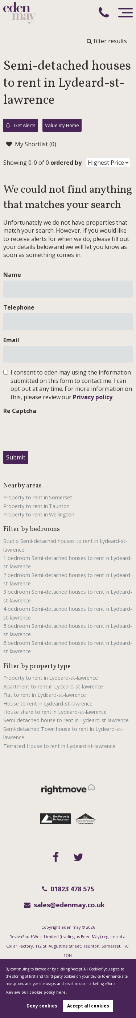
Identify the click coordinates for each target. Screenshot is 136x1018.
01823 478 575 (68, 888)
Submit (15, 457)
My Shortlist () (31, 144)
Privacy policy (92, 397)
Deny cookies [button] (41, 1006)
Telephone (18, 307)
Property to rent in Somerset (37, 497)
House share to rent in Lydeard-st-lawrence (55, 711)
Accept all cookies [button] (88, 1006)
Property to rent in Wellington (38, 514)
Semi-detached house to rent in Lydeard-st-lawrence (66, 720)
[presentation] (58, 431)
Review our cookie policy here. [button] (36, 992)
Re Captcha (19, 411)
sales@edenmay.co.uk (64, 904)
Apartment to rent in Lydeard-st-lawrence (53, 686)
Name (12, 275)
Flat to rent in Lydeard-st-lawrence (44, 694)
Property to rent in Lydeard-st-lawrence (50, 677)
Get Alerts (21, 125)
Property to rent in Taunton (36, 506)
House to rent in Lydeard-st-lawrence (47, 703)
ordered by (66, 163)
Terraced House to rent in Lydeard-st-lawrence (59, 746)
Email (11, 340)
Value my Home (62, 125)
